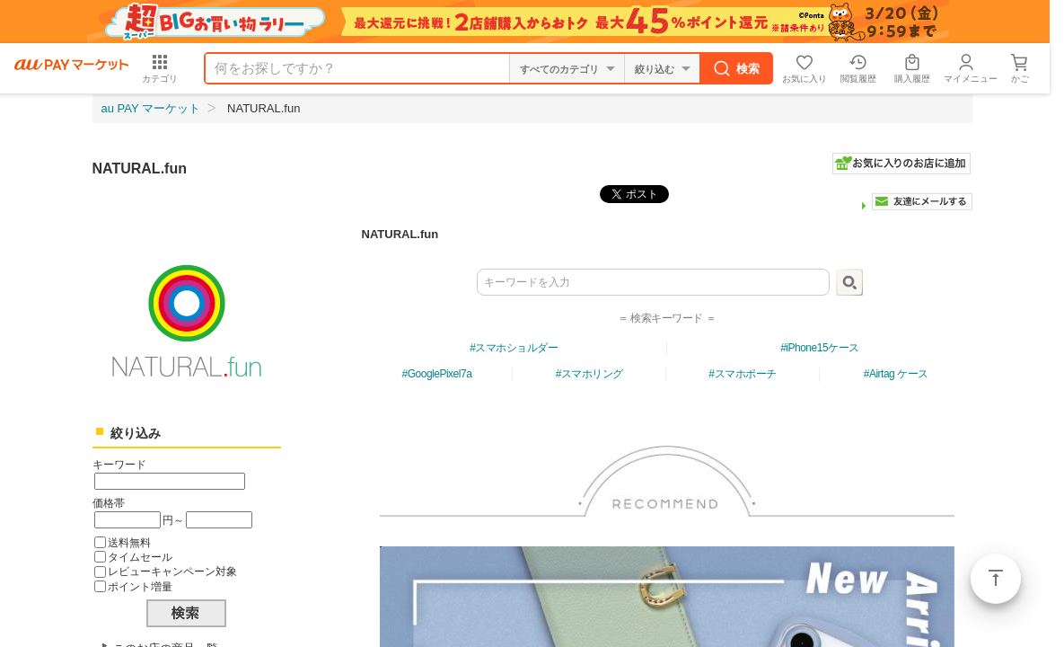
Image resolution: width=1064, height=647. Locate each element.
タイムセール (140, 557)
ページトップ (996, 579)
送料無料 (129, 542)
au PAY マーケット (151, 108)
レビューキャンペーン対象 (172, 571)
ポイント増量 (140, 586)
